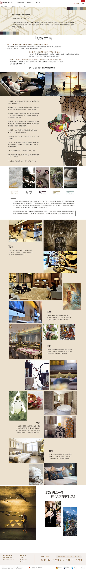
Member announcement (8, 559)
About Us (38, 2)
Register (83, 3)
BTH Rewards (30, 2)
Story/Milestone (23, 559)
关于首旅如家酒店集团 (16, 6)
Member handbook (7, 557)
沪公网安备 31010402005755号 (36, 567)
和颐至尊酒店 (25, 6)
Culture (21, 557)
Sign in (77, 3)
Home (9, 6)
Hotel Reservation (21, 2)
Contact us (22, 561)
